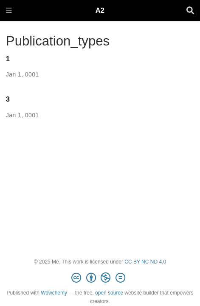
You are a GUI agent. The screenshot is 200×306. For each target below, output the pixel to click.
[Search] (190, 11)
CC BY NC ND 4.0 (145, 262)
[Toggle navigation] (9, 11)
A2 (100, 10)
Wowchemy (54, 293)
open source (109, 293)
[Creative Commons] (99, 277)
